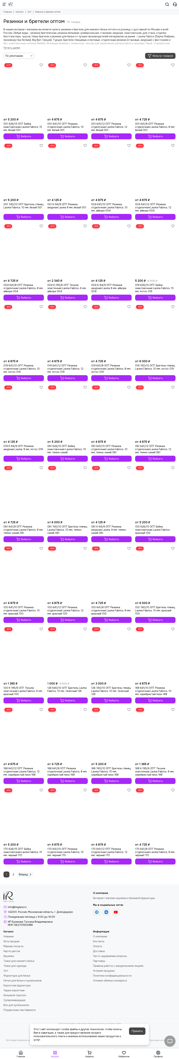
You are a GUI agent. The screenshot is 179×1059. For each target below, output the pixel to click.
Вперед (25, 874)
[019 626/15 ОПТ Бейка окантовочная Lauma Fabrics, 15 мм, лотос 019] (155, 250)
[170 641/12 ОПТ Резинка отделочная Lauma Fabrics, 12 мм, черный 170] (111, 814)
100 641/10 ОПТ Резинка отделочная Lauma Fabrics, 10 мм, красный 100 (21, 610)
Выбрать (23, 136)
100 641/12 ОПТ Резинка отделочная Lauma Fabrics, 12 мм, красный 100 (65, 610)
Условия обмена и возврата (110, 980)
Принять (137, 1031)
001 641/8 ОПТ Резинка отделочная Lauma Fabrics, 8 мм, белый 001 (155, 127)
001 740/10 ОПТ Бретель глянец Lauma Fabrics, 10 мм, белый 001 (23, 206)
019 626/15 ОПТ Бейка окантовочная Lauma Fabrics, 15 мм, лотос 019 (154, 288)
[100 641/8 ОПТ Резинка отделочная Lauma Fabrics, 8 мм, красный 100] (111, 572)
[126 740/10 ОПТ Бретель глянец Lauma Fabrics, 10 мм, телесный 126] (111, 653)
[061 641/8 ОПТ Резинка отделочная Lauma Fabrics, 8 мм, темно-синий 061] (23, 492)
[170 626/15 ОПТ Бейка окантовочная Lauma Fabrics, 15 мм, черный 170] (23, 814)
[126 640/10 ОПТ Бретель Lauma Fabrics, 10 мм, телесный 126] (67, 653)
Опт (29, 12)
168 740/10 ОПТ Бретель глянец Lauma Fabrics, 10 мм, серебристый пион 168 (111, 771)
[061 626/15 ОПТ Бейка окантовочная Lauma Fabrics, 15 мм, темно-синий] (67, 411)
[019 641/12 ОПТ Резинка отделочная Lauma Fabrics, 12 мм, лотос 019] (67, 331)
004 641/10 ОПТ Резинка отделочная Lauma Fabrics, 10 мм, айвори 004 (109, 207)
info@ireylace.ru (17, 907)
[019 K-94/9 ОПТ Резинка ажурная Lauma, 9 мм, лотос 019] (23, 411)
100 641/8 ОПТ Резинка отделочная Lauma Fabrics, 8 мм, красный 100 (111, 610)
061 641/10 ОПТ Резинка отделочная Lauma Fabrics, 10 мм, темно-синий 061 (109, 449)
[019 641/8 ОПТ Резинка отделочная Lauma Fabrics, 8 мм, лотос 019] (111, 331)
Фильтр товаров (160, 56)
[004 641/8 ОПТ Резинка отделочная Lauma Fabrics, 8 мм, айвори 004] (23, 250)
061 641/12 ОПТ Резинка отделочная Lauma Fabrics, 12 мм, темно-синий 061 (153, 449)
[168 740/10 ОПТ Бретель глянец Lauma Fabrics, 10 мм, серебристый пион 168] (111, 734)
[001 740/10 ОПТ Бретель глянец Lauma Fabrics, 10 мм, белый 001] (23, 170)
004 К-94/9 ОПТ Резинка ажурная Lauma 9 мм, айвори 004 (108, 288)
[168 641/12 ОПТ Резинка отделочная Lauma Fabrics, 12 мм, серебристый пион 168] (23, 734)
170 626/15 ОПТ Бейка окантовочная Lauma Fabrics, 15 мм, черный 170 (22, 852)
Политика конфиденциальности (112, 975)
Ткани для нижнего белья (18, 961)
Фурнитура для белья (16, 975)
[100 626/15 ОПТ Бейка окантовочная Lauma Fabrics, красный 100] (155, 492)
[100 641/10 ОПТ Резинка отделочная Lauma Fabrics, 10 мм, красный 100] (23, 572)
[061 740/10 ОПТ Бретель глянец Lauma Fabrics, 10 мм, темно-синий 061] (67, 492)
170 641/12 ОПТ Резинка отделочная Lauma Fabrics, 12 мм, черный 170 (109, 852)
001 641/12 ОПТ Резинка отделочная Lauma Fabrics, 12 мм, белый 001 (109, 127)
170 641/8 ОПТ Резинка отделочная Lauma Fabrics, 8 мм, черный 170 (155, 852)
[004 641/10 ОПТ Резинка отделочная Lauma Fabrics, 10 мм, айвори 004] (111, 170)
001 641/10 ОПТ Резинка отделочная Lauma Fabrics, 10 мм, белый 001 (65, 127)
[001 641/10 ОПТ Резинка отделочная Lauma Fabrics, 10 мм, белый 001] (67, 89)
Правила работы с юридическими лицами (118, 965)
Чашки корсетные (14, 990)
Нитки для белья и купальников (22, 980)
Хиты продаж (11, 941)
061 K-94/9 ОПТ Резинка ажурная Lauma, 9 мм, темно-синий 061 (109, 529)
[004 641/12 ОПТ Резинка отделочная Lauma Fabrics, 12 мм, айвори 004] (155, 170)
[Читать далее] (11, 48)
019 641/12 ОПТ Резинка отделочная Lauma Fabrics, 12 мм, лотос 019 (65, 368)
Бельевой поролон (14, 995)
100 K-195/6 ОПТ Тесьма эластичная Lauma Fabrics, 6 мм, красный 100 (22, 691)
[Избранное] (41, 65)
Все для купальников (16, 1005)
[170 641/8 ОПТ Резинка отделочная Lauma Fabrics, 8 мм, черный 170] (155, 814)
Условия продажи (104, 970)
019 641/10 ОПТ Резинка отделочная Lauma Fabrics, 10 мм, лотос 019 (21, 368)
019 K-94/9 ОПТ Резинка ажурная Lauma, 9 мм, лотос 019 (23, 448)
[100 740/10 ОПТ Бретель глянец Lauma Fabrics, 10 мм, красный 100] (155, 572)
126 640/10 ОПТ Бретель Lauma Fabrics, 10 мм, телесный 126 (67, 689)
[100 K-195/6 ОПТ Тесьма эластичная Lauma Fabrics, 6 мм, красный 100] (23, 653)
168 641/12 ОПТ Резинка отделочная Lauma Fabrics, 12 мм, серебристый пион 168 (21, 771)
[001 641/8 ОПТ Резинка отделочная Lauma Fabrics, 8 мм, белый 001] (155, 89)
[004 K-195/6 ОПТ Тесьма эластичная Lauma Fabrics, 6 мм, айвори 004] (67, 250)
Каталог (20, 12)
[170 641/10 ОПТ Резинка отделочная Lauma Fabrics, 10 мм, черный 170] (67, 814)
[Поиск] (167, 4)
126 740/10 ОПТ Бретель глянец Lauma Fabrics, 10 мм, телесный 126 (111, 691)
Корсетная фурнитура (17, 985)
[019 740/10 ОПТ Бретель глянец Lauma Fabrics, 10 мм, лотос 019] (155, 331)
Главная (7, 12)
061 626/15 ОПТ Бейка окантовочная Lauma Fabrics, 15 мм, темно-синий (66, 449)
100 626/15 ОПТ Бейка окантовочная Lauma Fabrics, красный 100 (152, 529)
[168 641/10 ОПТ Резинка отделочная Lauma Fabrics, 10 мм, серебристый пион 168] (155, 653)
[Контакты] (175, 4)
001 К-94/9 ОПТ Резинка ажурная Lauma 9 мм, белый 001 (66, 206)
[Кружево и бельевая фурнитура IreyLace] (11, 4)
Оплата (97, 946)
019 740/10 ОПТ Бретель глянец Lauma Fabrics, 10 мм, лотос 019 (155, 367)
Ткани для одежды (14, 965)
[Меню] (4, 4)
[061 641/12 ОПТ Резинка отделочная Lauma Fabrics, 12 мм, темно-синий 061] (155, 411)
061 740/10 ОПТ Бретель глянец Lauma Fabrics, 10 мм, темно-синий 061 (67, 529)
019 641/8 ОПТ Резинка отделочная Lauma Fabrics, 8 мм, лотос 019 (111, 368)
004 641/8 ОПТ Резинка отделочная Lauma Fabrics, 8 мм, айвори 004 (23, 288)
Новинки (8, 936)
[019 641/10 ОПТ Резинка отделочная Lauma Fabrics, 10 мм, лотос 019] (23, 331)
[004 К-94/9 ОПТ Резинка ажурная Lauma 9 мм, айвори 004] (111, 250)
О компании (100, 936)
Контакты (98, 941)
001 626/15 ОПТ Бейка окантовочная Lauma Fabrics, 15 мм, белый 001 (22, 127)
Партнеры (99, 961)
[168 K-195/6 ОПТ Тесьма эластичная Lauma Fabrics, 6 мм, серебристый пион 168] (155, 734)
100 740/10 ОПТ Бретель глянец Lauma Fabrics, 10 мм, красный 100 (155, 610)
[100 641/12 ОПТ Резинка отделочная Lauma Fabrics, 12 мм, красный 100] (67, 572)
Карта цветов (11, 951)
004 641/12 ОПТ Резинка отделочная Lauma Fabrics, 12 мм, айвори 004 (153, 207)
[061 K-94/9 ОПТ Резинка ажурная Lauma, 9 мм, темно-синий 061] (111, 492)
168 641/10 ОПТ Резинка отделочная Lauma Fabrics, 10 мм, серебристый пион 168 (153, 691)
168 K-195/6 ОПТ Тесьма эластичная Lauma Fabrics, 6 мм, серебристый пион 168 (154, 771)
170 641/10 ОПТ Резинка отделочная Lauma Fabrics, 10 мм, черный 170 (65, 852)
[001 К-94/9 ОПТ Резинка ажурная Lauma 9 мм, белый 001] (67, 170)
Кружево (8, 956)
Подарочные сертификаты (19, 1010)
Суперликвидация (14, 1000)
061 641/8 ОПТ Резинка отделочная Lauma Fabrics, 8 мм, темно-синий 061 (23, 529)
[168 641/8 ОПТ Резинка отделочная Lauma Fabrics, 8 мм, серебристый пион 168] (67, 734)
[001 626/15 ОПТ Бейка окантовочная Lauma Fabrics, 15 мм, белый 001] (23, 89)
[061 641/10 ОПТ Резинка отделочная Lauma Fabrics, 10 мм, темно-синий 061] (111, 411)
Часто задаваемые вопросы (110, 956)
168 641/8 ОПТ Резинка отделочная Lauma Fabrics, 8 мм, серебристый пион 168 (67, 771)
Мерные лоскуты (13, 946)
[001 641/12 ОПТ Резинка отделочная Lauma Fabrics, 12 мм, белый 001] (111, 89)
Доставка (99, 951)
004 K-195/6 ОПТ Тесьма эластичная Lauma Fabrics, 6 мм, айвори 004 (66, 288)
